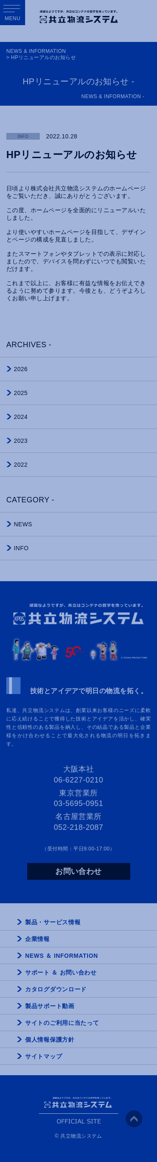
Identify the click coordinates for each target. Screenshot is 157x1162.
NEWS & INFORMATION (36, 51)
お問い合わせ (78, 871)
